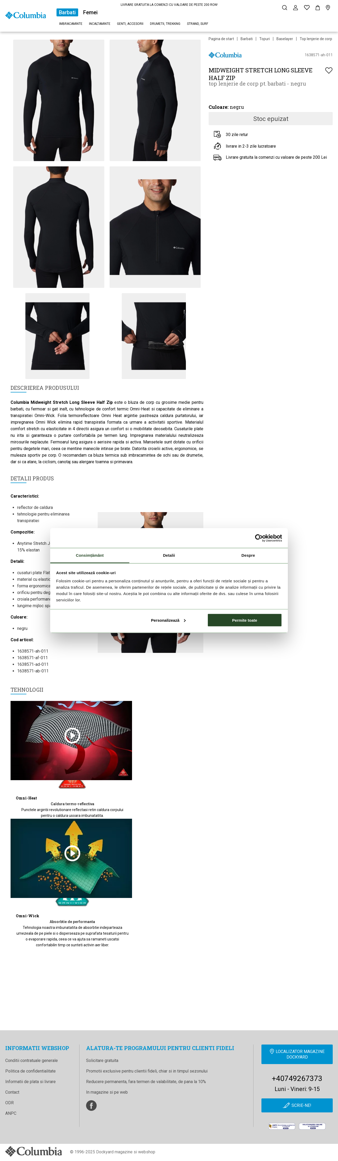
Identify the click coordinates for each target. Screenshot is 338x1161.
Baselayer (284, 39)
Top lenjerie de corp (316, 39)
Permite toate (244, 620)
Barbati (67, 12)
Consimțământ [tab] (90, 555)
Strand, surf (197, 24)
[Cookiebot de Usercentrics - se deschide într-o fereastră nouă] (259, 538)
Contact (12, 1092)
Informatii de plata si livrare (30, 1081)
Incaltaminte (99, 24)
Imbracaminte (70, 24)
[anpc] (282, 1126)
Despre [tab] (248, 555)
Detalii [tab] (169, 555)
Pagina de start (221, 39)
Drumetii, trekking (165, 24)
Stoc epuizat (270, 119)
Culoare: (218, 107)
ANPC (10, 1113)
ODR (9, 1102)
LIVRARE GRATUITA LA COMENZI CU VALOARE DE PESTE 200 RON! (169, 5)
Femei (90, 12)
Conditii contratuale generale (31, 1060)
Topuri (264, 39)
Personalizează (168, 620)
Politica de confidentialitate (30, 1071)
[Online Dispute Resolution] (312, 1126)
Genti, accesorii (130, 24)
